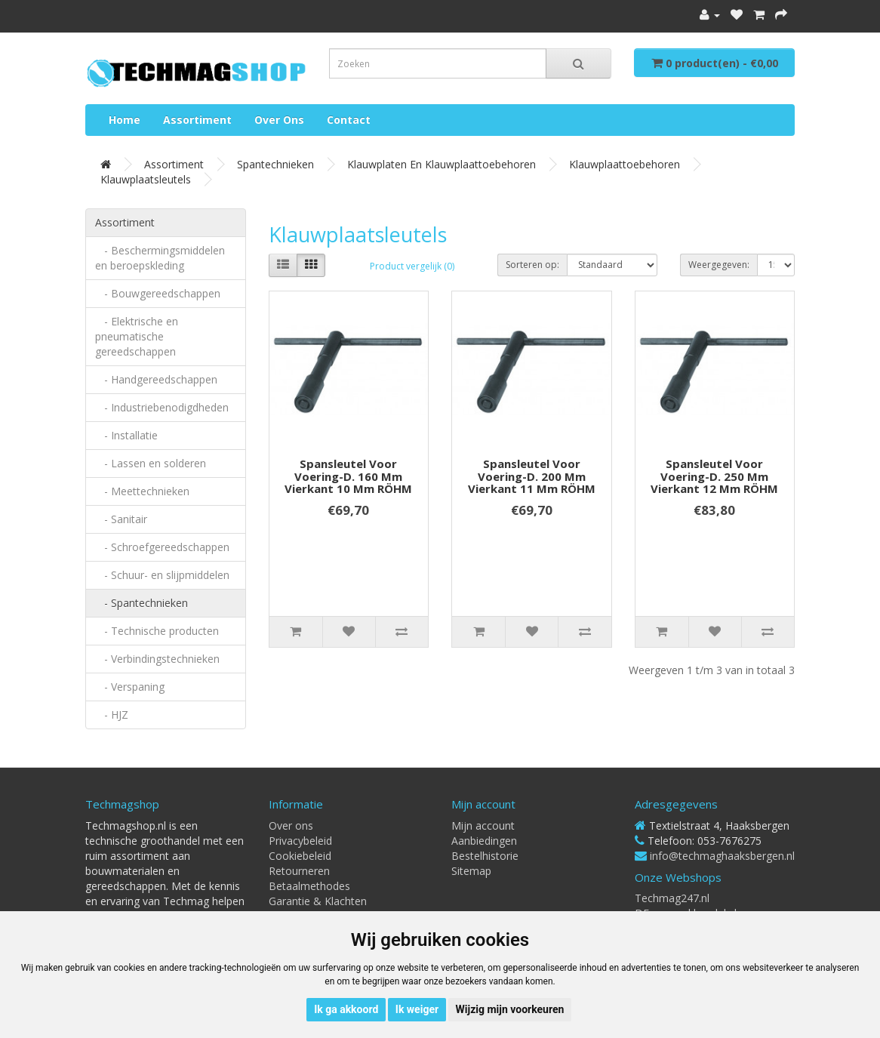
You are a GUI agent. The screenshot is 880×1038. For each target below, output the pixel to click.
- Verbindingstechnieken (157, 658)
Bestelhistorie (484, 856)
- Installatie (126, 435)
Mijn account (483, 825)
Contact (349, 119)
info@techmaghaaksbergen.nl (722, 856)
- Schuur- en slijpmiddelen (162, 575)
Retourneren (299, 871)
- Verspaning (130, 686)
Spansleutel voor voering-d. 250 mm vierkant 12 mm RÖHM (714, 476)
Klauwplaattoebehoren (624, 164)
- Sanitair (121, 519)
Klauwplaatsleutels (145, 179)
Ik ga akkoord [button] (346, 1009)
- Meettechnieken (142, 491)
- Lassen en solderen (150, 463)
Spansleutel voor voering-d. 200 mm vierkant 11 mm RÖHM (531, 476)
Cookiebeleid (300, 856)
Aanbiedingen (484, 840)
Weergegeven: (718, 264)
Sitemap (471, 871)
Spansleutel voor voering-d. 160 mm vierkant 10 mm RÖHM (348, 476)
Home (124, 119)
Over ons (279, 119)
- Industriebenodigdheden (162, 407)
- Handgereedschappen (156, 379)
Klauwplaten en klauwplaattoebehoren (441, 164)
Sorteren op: (532, 264)
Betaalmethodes (309, 886)
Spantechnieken (275, 164)
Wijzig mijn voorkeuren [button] (510, 1009)
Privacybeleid (300, 840)
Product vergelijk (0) (412, 266)
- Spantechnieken (141, 603)
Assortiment (197, 119)
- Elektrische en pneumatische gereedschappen (136, 336)
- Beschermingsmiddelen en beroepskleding (160, 258)
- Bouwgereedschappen (157, 293)
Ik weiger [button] (416, 1009)
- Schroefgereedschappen (162, 547)
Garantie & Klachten (318, 901)
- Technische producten (157, 631)
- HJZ (111, 714)
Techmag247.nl (672, 898)
